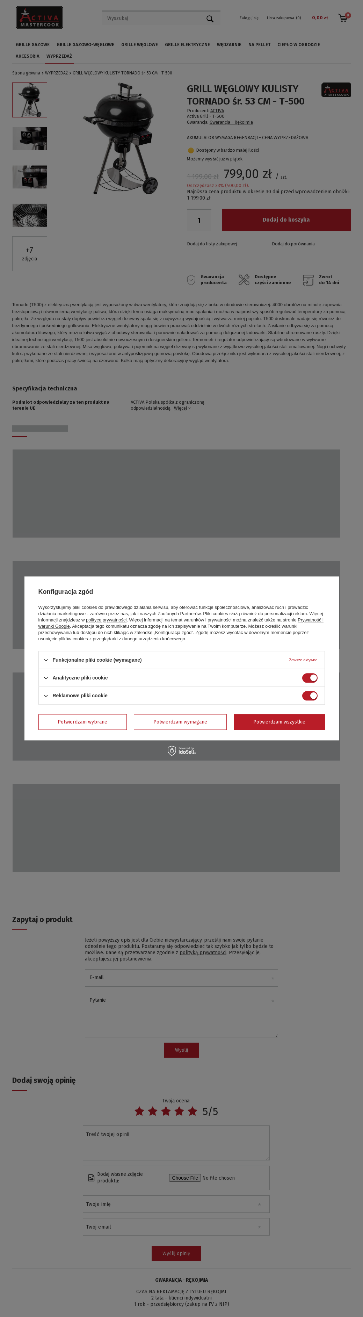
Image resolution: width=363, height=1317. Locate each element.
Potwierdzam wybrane (82, 722)
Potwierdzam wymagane (180, 722)
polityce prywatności (106, 619)
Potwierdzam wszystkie (279, 722)
